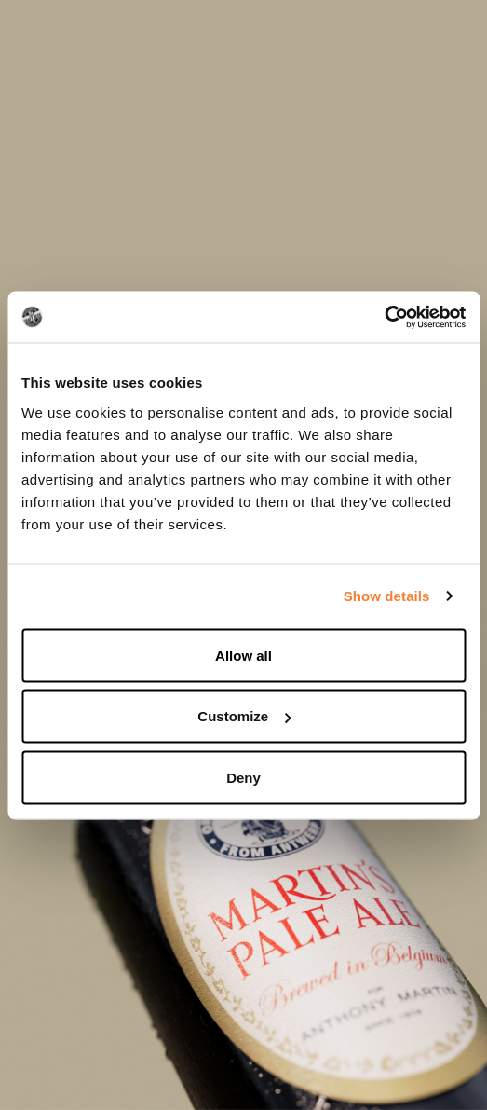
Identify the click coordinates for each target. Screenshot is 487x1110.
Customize (244, 716)
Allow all (243, 655)
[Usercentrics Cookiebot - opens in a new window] (384, 317)
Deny (243, 777)
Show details (387, 596)
